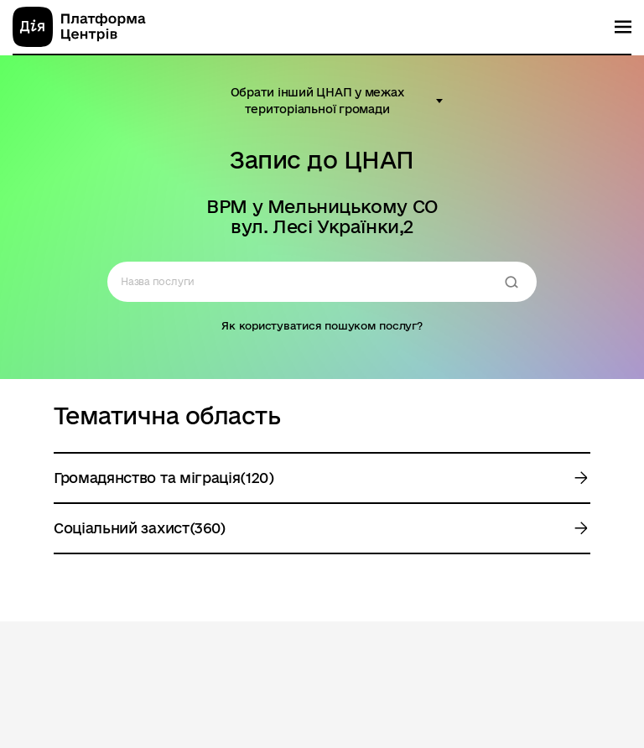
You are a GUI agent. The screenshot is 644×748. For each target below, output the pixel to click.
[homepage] (79, 27)
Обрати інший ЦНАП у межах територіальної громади (317, 101)
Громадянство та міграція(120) (164, 478)
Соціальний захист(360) (140, 528)
